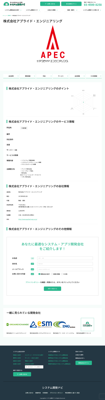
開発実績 (30, 76)
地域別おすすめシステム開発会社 (57, 355)
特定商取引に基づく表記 (71, 393)
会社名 (14, 264)
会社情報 (80, 76)
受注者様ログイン (71, 4)
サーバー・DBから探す (32, 358)
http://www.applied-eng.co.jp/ (27, 219)
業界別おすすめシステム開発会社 (57, 358)
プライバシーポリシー (55, 393)
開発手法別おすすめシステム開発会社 (58, 364)
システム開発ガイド (32, 10)
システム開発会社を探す (12, 10)
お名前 (14, 258)
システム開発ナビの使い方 (91, 10)
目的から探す (17, 361)
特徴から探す (29, 361)
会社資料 (14, 76)
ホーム (4, 15)
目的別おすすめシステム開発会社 (57, 361)
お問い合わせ (50, 4)
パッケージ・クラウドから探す (34, 355)
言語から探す (17, 364)
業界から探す (17, 358)
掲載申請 (38, 393)
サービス (63, 76)
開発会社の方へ (77, 358)
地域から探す (17, 355)
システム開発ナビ (52, 387)
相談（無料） (71, 10)
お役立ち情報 (51, 10)
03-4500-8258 (93, 5)
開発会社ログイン (82, 363)
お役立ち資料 (77, 355)
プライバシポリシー (33, 282)
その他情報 (96, 76)
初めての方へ (77, 351)
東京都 (9, 15)
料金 (47, 76)
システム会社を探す (19, 351)
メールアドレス (18, 269)
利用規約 (45, 393)
